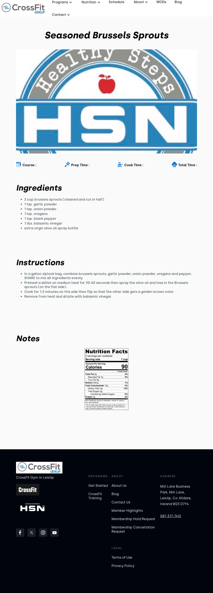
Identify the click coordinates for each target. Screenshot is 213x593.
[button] (60, 15)
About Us (118, 486)
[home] (23, 8)
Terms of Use (121, 557)
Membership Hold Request (133, 519)
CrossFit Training (95, 496)
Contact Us (120, 502)
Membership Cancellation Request (133, 529)
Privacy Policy (122, 566)
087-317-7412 (170, 516)
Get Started (98, 486)
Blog (115, 494)
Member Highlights (127, 511)
